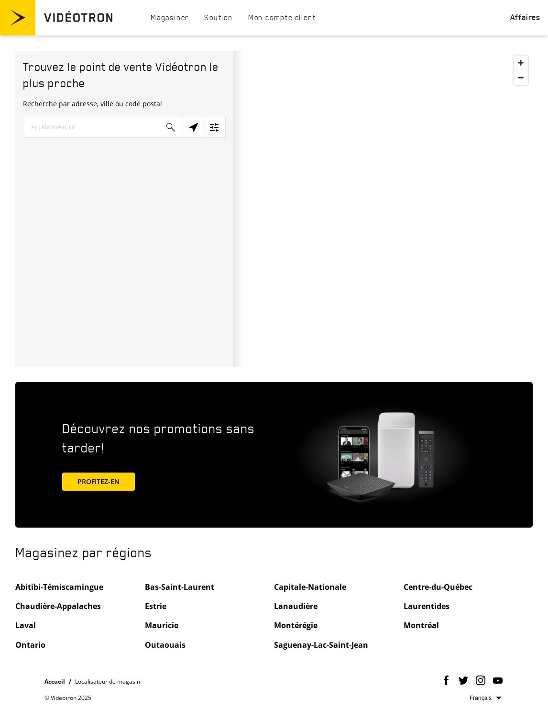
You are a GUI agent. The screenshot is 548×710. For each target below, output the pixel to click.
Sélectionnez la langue (486, 698)
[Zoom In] (521, 63)
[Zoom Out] (521, 77)
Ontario (30, 645)
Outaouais (165, 645)
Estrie (155, 606)
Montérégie (296, 625)
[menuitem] (170, 17)
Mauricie (161, 625)
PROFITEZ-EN (106, 481)
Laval (25, 625)
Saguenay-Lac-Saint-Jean (321, 645)
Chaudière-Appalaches (58, 606)
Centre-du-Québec (438, 587)
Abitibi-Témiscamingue (59, 587)
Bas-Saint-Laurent (179, 587)
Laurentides (426, 606)
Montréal (421, 625)
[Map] (383, 209)
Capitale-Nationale (310, 587)
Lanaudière (296, 606)
